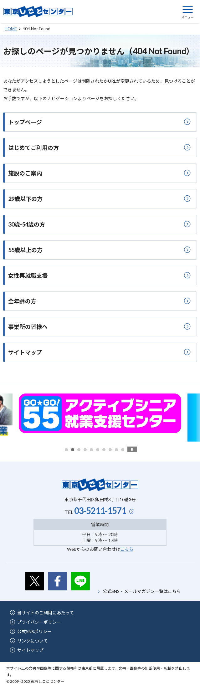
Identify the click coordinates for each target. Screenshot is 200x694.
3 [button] (78, 449)
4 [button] (85, 449)
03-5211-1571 (100, 511)
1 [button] (66, 449)
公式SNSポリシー (34, 631)
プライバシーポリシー (39, 622)
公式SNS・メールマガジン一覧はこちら (142, 591)
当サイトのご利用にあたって (45, 612)
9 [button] (116, 449)
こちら (126, 549)
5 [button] (91, 449)
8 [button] (110, 449)
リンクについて (32, 640)
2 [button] (72, 449)
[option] (100, 413)
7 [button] (103, 449)
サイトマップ (30, 650)
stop (132, 449)
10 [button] (122, 449)
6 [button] (97, 449)
